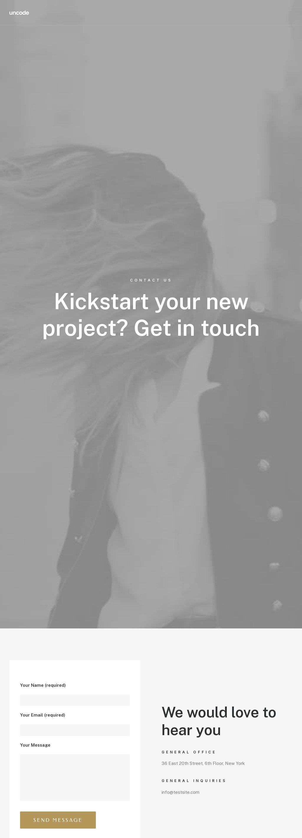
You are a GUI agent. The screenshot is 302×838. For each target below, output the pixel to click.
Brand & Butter (38, 825)
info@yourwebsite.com (49, 672)
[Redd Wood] (19, 13)
